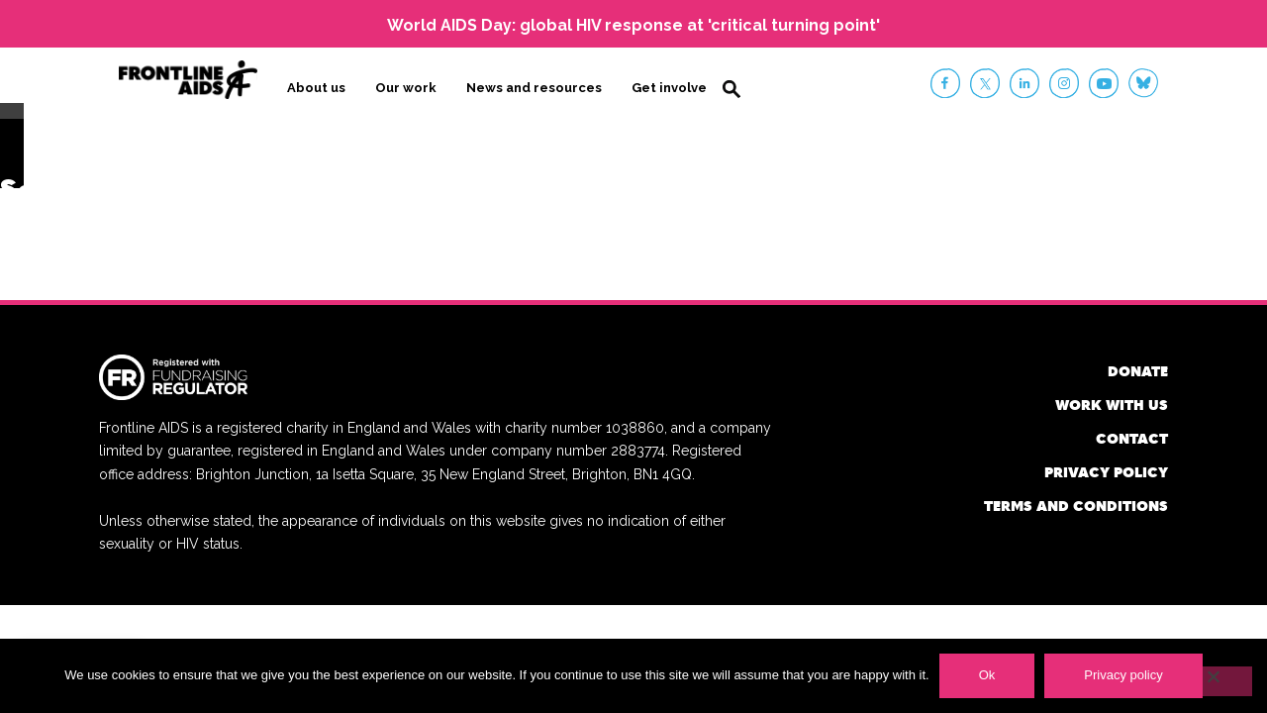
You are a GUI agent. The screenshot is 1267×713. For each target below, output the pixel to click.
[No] (1212, 681)
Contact (1132, 433)
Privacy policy (1106, 467)
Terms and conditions (1076, 500)
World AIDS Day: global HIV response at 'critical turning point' (633, 25)
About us (316, 85)
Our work (406, 85)
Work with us (1111, 399)
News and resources (534, 85)
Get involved (674, 85)
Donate (1138, 366)
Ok (987, 674)
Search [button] (731, 87)
